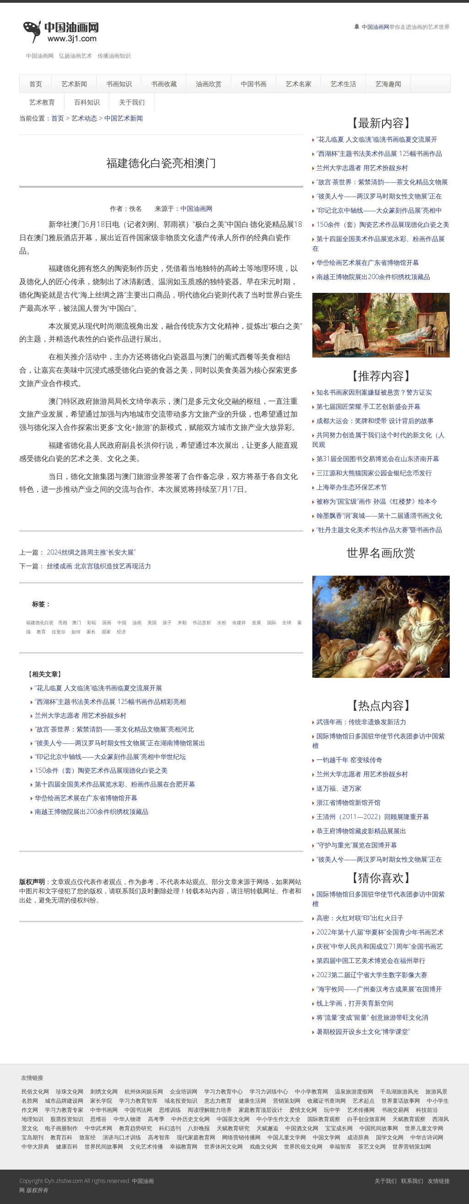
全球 (286, 622)
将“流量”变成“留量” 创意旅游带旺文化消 (372, 1017)
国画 (106, 622)
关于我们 (386, 1181)
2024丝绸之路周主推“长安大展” (91, 552)
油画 (137, 622)
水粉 (221, 622)
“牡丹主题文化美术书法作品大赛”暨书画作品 (379, 529)
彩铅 (91, 622)
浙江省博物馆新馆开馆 (348, 802)
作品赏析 (202, 622)
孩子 (167, 622)
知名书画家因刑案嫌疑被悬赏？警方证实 (374, 392)
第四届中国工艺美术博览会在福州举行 (370, 960)
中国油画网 (375, 27)
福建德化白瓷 (40, 622)
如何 (76, 631)
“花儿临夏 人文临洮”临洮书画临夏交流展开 (376, 139)
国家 (106, 631)
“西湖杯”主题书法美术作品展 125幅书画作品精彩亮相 (110, 701)
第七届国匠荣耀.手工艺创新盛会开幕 (368, 406)
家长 (91, 631)
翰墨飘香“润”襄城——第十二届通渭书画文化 (379, 515)
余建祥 (239, 622)
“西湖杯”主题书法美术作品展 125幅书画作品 (379, 153)
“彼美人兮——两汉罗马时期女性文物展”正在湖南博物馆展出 (120, 742)
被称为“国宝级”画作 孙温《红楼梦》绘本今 (376, 501)
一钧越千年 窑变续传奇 (349, 759)
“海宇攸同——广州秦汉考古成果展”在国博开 (379, 988)
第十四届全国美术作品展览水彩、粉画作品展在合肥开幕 (115, 784)
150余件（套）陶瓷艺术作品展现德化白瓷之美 (101, 770)
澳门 (76, 622)
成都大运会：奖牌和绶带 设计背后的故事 (375, 420)
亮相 (62, 622)
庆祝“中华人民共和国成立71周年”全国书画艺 (379, 946)
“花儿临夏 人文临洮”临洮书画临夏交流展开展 (98, 687)
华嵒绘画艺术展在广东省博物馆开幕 (86, 797)
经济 (121, 631)
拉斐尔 (58, 631)
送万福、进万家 (338, 788)
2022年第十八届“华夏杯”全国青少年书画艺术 (380, 932)
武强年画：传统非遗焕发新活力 (361, 721)
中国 (121, 622)
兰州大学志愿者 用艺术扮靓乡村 (80, 715)
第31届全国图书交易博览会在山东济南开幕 (377, 458)
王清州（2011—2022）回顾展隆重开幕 (372, 816)
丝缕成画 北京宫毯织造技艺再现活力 (99, 565)
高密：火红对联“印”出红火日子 (360, 917)
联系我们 (412, 1181)
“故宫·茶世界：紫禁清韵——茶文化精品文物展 (382, 181)
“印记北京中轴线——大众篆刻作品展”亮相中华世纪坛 (110, 756)
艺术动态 (84, 118)
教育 (41, 631)
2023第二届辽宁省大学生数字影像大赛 (371, 974)
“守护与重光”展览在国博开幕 (356, 845)
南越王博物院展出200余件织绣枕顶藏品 (91, 811)
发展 (256, 622)
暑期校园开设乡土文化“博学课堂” (363, 1031)
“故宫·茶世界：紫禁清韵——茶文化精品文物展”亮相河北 (114, 729)
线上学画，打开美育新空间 (354, 1003)
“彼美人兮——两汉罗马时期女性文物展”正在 (379, 196)
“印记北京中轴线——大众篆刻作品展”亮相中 (379, 210)
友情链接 (439, 1181)
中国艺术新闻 (123, 118)
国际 (271, 622)
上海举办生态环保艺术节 (351, 487)
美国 (152, 622)
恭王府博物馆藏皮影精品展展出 (361, 830)
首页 (57, 118)
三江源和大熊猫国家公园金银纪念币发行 (374, 472)
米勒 (182, 622)
